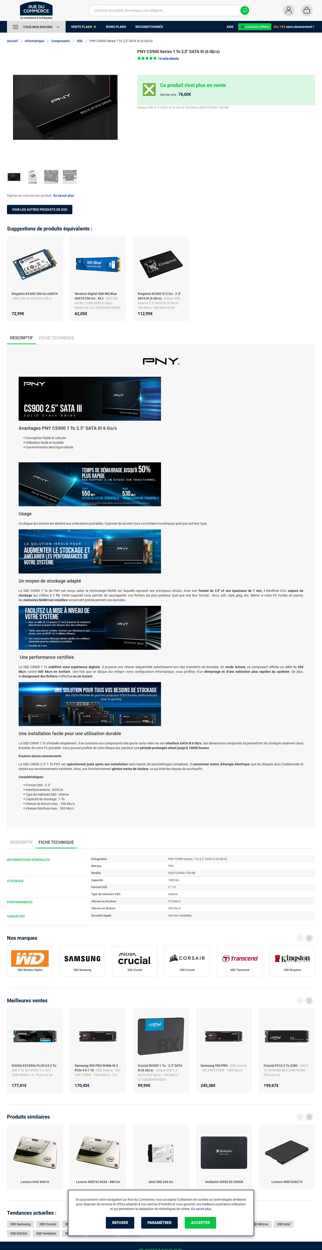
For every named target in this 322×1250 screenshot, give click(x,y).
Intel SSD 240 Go (161, 1182)
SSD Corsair (187, 970)
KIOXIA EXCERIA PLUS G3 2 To (34, 1065)
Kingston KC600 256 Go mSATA (35, 294)
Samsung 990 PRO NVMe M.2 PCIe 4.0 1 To (96, 1068)
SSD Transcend (239, 970)
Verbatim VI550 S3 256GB (224, 1182)
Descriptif (21, 842)
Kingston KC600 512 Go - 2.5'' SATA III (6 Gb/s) (159, 296)
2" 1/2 (172, 887)
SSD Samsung (82, 970)
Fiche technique (56, 337)
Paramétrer (159, 1222)
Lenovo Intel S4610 (35, 1182)
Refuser (120, 1222)
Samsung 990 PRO (214, 1065)
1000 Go (173, 880)
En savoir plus (64, 195)
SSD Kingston (292, 970)
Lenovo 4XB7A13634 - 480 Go (98, 1182)
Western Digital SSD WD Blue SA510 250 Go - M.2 (96, 296)
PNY (171, 866)
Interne (173, 894)
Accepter (200, 1222)
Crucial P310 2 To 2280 (281, 1065)
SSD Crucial (134, 970)
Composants (60, 41)
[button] (158, 58)
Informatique (34, 41)
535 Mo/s (174, 908)
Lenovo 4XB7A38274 (287, 1182)
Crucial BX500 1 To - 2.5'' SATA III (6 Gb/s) (160, 1068)
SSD (80, 41)
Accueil (12, 41)
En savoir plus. (201, 1209)
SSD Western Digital (29, 970)
